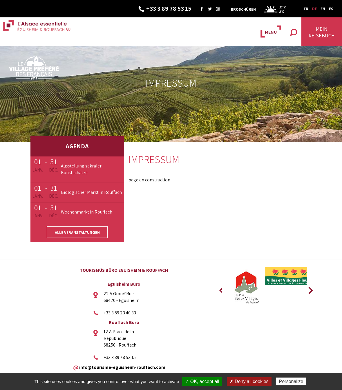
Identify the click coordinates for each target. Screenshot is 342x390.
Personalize (291, 381)
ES (331, 8)
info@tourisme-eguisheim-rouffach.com (122, 367)
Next (309, 288)
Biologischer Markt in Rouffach (91, 192)
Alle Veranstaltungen (77, 232)
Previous (221, 288)
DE (314, 8)
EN (323, 8)
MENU (271, 32)
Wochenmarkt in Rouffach (86, 212)
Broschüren (243, 9)
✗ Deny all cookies (249, 381)
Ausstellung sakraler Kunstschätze (81, 169)
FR (306, 8)
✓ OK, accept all (202, 381)
